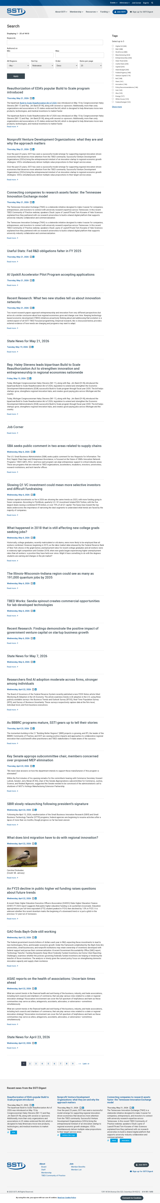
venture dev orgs (68, 1135)
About (42, 1164)
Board (43, 1167)
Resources (92, 12)
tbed (114, 1140)
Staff (43, 1170)
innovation (125, 1140)
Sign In (146, 3)
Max (57, 51)
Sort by (34, 61)
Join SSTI (121, 12)
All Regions (12, 61)
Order (58, 61)
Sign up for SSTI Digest (143, 12)
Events (114, 3)
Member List (76, 1170)
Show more (117, 107)
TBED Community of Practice (53, 1175)
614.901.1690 (147, 1192)
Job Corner (136, 3)
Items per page (86, 61)
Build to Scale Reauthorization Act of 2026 (38, 103)
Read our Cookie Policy (67, 1198)
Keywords (11, 38)
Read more (12, 126)
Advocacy (125, 3)
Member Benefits (78, 1167)
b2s (13, 1132)
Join (71, 1164)
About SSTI (61, 12)
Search (152, 3)
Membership (76, 12)
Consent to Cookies (131, 1198)
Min (8, 51)
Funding (105, 12)
